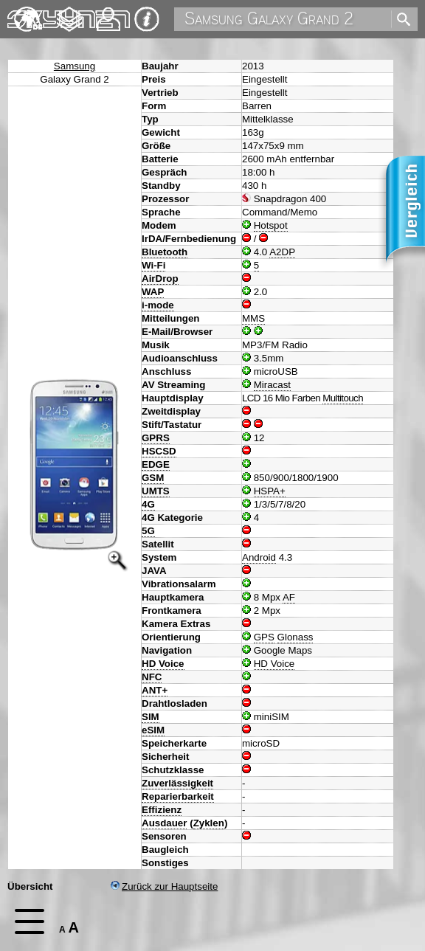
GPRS (156, 437)
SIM (150, 716)
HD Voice (163, 663)
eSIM (153, 730)
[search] (400, 19)
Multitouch (342, 398)
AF (289, 597)
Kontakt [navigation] (108, 12)
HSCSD (159, 451)
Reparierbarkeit (178, 796)
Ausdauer (164, 823)
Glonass (295, 637)
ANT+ (154, 690)
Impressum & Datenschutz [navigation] (146, 19)
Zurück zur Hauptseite (164, 886)
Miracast (272, 384)
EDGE (156, 464)
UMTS (156, 491)
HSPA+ (270, 491)
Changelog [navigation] (69, 12)
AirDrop (160, 278)
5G (148, 530)
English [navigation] (28, 12)
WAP (153, 291)
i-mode (158, 305)
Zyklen (208, 823)
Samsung (74, 66)
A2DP (282, 251)
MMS (253, 318)
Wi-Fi (153, 265)
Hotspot (271, 225)
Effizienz (162, 809)
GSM (153, 477)
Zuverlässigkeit (177, 783)
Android (259, 557)
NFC (152, 676)
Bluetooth (164, 251)
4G (148, 504)
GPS (264, 637)
